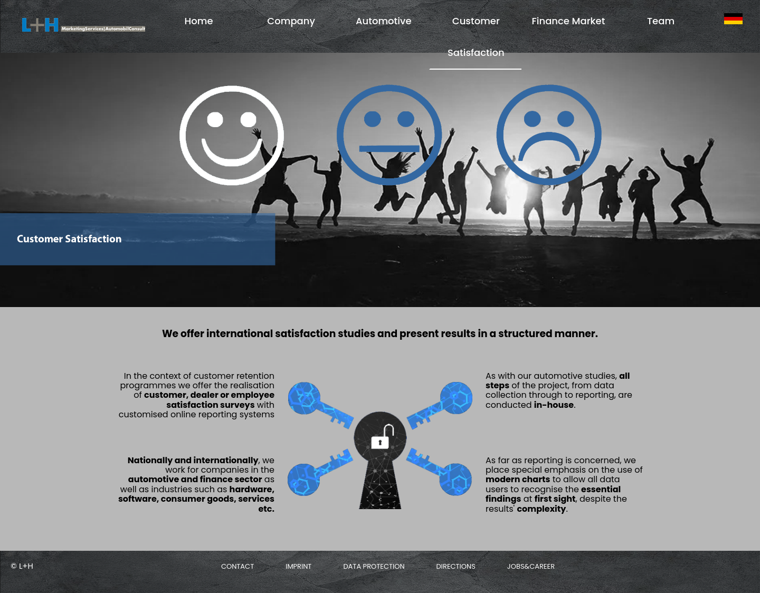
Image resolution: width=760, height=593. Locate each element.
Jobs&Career (531, 566)
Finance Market (568, 20)
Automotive (384, 20)
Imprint (298, 566)
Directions (456, 566)
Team (660, 20)
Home (199, 20)
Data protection (373, 566)
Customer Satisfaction (476, 36)
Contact (237, 566)
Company (291, 20)
